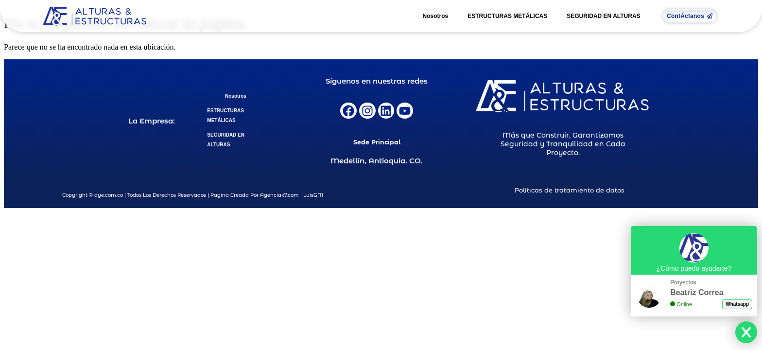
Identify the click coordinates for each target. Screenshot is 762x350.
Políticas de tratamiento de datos (569, 190)
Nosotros (436, 16)
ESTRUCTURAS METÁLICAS (507, 16)
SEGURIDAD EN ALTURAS (603, 16)
